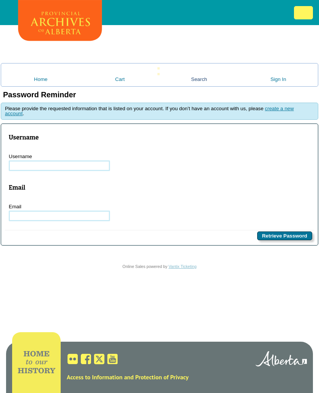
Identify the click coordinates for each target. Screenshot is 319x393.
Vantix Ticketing (182, 266)
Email (59, 212)
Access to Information (95, 377)
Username (59, 162)
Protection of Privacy (162, 377)
